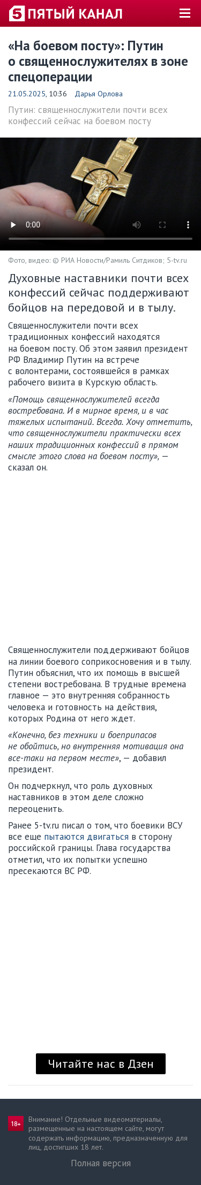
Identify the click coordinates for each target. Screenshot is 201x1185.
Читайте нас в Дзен (101, 1063)
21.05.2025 (27, 93)
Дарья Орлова (99, 93)
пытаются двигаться (86, 836)
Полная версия (101, 1163)
